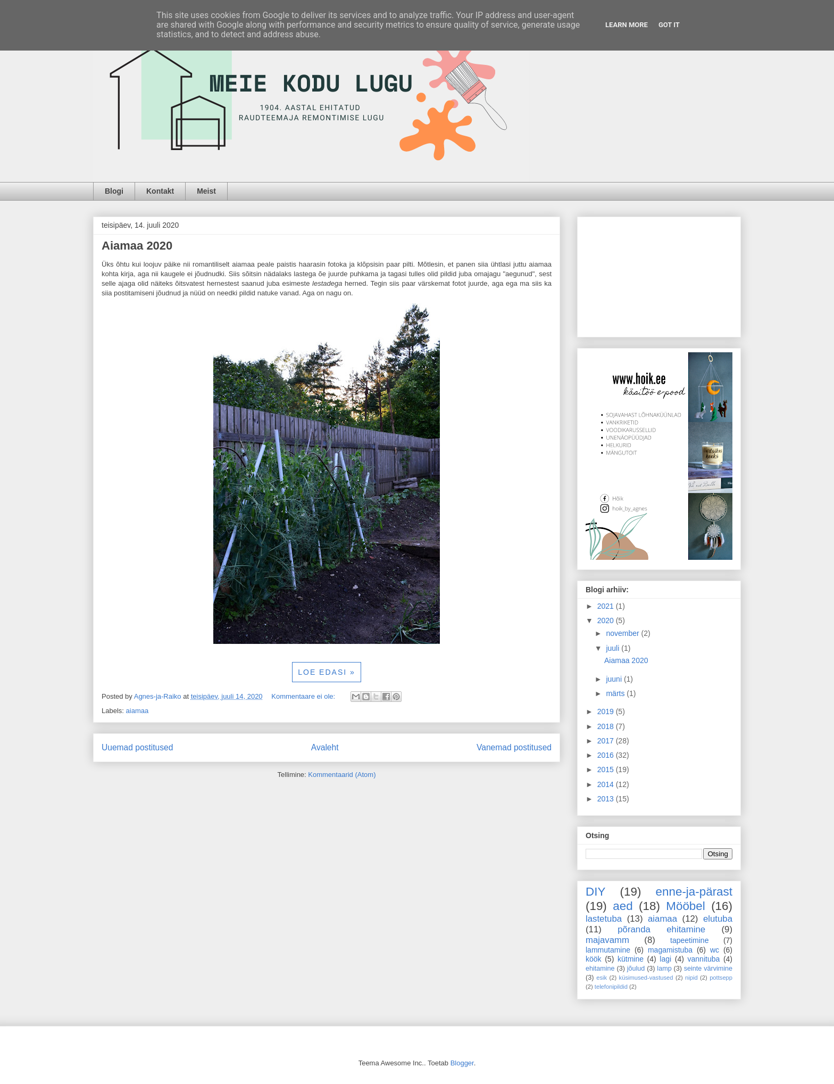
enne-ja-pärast (694, 891)
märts (616, 693)
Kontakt (160, 191)
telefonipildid (611, 986)
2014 (606, 784)
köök (594, 959)
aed (622, 906)
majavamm (607, 940)
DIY (595, 891)
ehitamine (600, 968)
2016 (606, 755)
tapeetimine (689, 940)
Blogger (462, 1063)
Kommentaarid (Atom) (342, 775)
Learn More (626, 25)
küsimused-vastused (646, 977)
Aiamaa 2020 (137, 245)
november (623, 633)
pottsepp (721, 977)
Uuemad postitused (137, 747)
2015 (606, 769)
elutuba (717, 919)
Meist (206, 191)
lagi (665, 959)
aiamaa (137, 711)
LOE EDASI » (326, 672)
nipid (691, 977)
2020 (606, 620)
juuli (613, 648)
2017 (606, 741)
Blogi (114, 191)
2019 (606, 711)
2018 (606, 726)
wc (714, 950)
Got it (669, 25)
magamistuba (670, 950)
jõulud (636, 968)
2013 (606, 799)
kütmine (631, 959)
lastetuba (604, 919)
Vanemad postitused (514, 747)
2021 (606, 606)
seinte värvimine (708, 968)
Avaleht (325, 747)
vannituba (704, 959)
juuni (614, 679)
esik (601, 977)
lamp (664, 968)
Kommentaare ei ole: (304, 696)
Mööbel (685, 906)
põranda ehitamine (661, 929)
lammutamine (608, 950)
